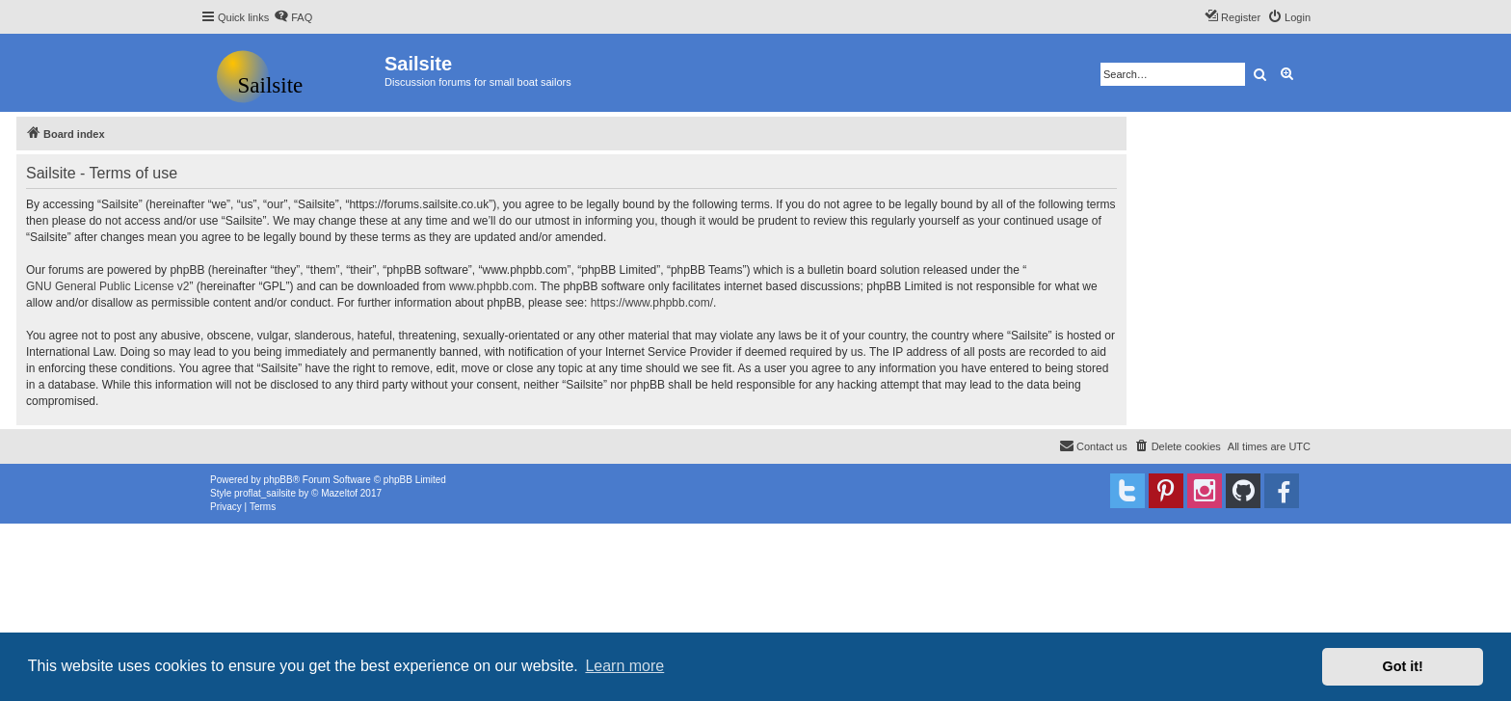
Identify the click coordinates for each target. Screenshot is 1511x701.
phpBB (278, 479)
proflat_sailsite (265, 493)
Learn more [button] (624, 666)
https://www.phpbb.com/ (652, 303)
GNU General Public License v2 (107, 286)
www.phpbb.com (491, 286)
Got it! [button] (1403, 666)
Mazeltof (339, 493)
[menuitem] (293, 17)
